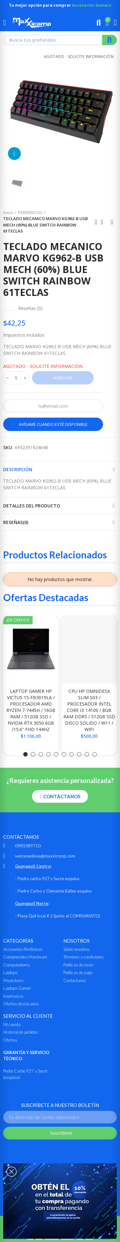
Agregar (62, 378)
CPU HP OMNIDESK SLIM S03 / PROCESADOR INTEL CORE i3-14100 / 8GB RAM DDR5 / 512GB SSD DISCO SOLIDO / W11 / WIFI (89, 710)
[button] (25, 754)
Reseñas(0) (15, 522)
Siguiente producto (112, 222)
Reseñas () (30, 308)
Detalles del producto (31, 506)
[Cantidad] (16, 377)
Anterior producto (96, 222)
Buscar (109, 40)
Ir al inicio (104, 222)
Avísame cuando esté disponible (53, 424)
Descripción (17, 469)
